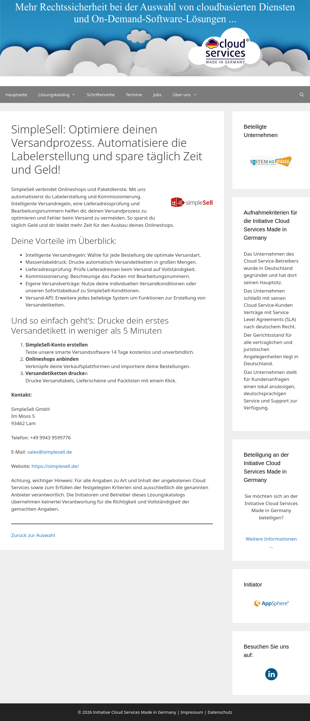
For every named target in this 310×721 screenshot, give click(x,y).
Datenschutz (220, 712)
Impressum (192, 712)
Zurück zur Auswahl (33, 535)
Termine (134, 94)
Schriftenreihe (101, 94)
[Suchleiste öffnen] (301, 94)
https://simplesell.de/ (55, 466)
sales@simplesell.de (49, 452)
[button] (12, 708)
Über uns (187, 94)
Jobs (157, 94)
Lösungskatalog (59, 94)
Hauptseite (16, 94)
